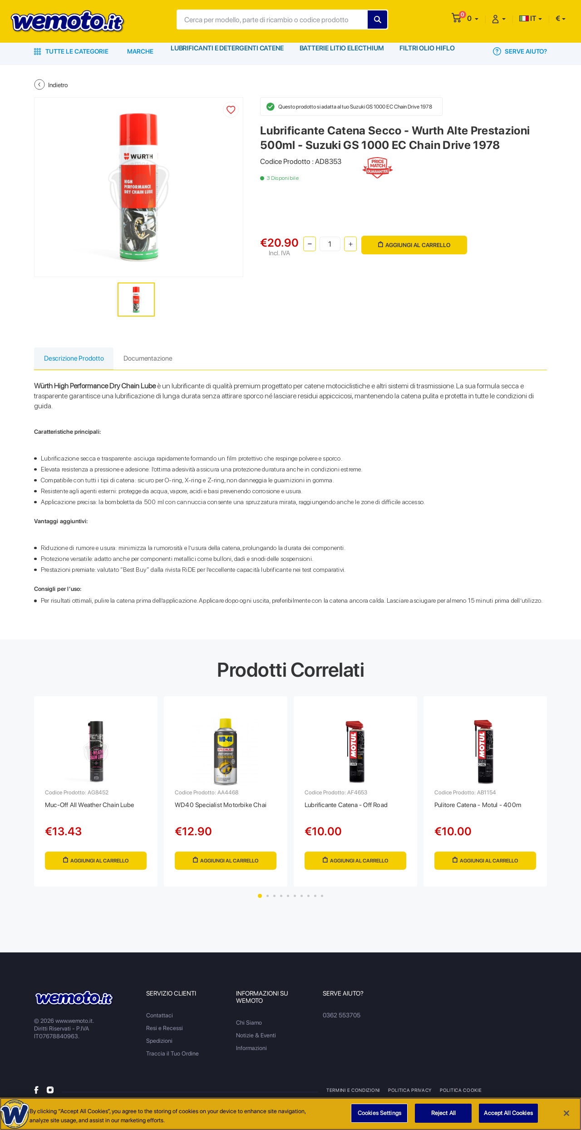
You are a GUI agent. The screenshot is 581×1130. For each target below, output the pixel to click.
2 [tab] (267, 901)
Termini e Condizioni (353, 1095)
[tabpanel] (96, 794)
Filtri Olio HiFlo (429, 51)
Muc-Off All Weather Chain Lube (95, 807)
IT (528, 18)
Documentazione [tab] (159, 359)
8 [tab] (308, 901)
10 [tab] (322, 901)
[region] (290, 1114)
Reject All (443, 1113)
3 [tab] (274, 901)
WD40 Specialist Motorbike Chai (225, 807)
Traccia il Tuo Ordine (172, 1058)
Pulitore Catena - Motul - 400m (482, 807)
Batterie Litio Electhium (343, 51)
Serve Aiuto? (520, 51)
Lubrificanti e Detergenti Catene (227, 51)
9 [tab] (315, 901)
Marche (140, 51)
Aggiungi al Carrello (413, 243)
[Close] (566, 1113)
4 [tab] (281, 901)
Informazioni (251, 1053)
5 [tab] (288, 901)
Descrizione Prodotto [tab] (77, 359)
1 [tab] (260, 901)
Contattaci (159, 1020)
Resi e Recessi (164, 1033)
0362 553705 (341, 1020)
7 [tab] (301, 901)
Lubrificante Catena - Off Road (352, 807)
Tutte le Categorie (71, 51)
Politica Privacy (409, 1095)
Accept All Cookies (508, 1113)
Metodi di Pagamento (516, 1095)
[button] (472, 18)
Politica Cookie (459, 1095)
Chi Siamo (249, 1027)
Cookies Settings (379, 1113)
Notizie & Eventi (256, 1040)
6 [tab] (295, 901)
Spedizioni (159, 1045)
